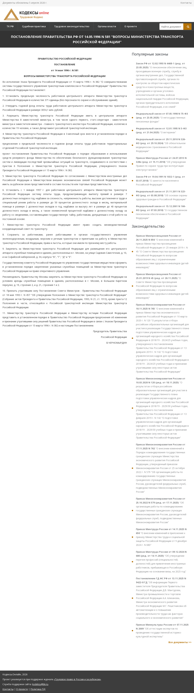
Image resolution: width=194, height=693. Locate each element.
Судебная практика (34, 26)
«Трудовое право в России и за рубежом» (77, 679)
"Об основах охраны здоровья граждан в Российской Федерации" (161, 195)
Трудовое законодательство (71, 26)
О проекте (130, 26)
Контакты (186, 2)
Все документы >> (180, 642)
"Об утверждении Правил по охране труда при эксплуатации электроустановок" (161, 163)
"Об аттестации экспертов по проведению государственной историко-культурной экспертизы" (162, 630)
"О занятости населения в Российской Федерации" (160, 180)
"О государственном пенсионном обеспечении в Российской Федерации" (161, 212)
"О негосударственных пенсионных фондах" (162, 117)
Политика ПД (37, 689)
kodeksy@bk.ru (40, 684)
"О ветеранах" (161, 130)
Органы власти (107, 26)
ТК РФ (10, 26)
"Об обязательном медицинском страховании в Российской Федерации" (161, 145)
